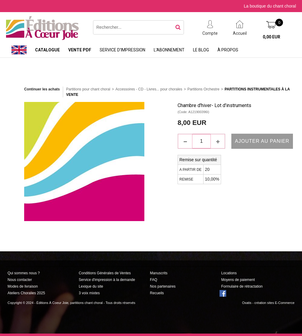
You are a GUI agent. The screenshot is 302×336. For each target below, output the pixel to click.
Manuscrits (159, 273)
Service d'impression (122, 49)
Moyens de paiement (238, 280)
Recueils (157, 293)
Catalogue (47, 49)
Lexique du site (91, 286)
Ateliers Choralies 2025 (26, 293)
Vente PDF (79, 49)
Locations (228, 273)
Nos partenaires (163, 286)
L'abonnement (169, 49)
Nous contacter (20, 280)
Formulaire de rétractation (241, 286)
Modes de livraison (23, 286)
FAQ (153, 280)
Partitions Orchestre (204, 89)
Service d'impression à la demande (107, 280)
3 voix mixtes (89, 293)
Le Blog (201, 49)
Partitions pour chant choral (88, 89)
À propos (227, 49)
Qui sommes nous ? (24, 273)
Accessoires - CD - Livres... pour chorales (148, 89)
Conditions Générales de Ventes (105, 273)
